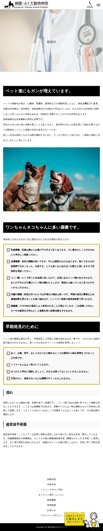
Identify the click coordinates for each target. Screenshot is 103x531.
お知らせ (51, 510)
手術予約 (51, 484)
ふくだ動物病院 (90, 5)
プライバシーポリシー (51, 515)
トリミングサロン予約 (51, 490)
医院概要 (51, 500)
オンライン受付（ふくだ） (51, 495)
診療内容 (51, 479)
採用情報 (51, 505)
